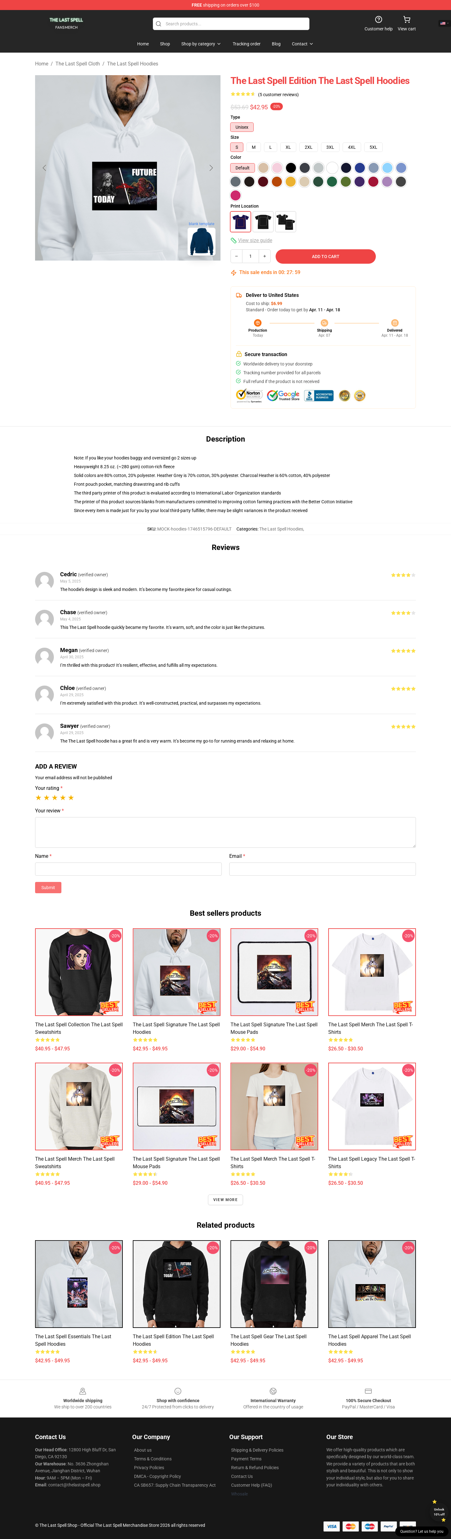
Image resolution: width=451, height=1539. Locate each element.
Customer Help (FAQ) (251, 1485)
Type (235, 117)
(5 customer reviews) (278, 94)
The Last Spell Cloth (77, 64)
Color (236, 157)
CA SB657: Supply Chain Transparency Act (175, 1485)
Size (235, 137)
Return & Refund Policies (255, 1467)
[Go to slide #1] (111, 274)
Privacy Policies (149, 1467)
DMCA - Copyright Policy (157, 1476)
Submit (48, 887)
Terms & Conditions (153, 1458)
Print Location (245, 206)
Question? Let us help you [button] (421, 1531)
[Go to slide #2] (144, 274)
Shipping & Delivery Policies (257, 1450)
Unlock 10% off (439, 1512)
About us (143, 1450)
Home (41, 64)
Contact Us (242, 1476)
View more (225, 1200)
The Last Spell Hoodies (132, 64)
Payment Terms (246, 1458)
